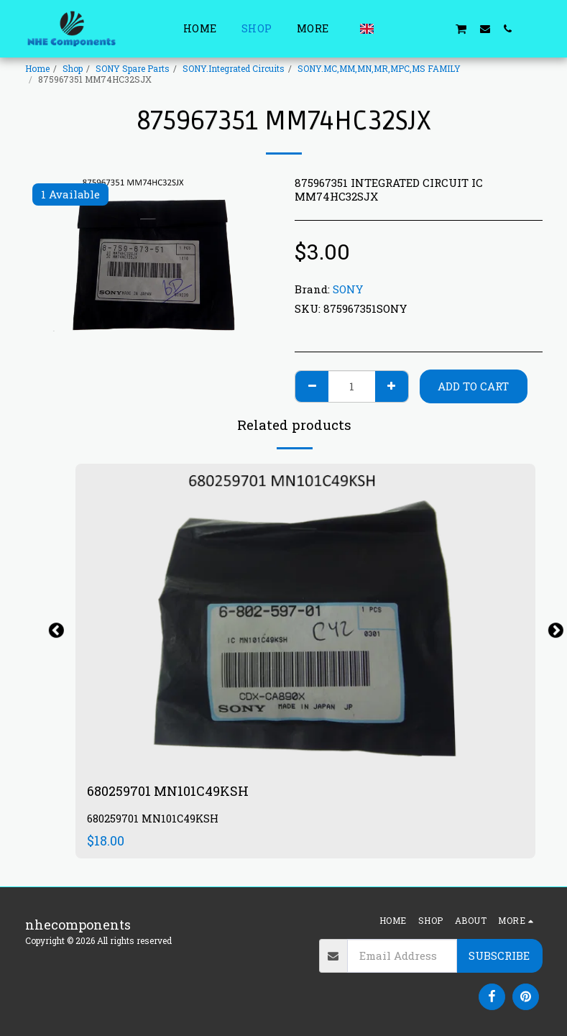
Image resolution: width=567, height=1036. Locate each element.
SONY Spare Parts (133, 68)
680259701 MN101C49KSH (168, 790)
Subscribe (499, 955)
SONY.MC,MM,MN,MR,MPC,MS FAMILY (379, 68)
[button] (391, 28)
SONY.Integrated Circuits (234, 68)
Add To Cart (473, 386)
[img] (305, 617)
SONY (348, 289)
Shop (73, 68)
